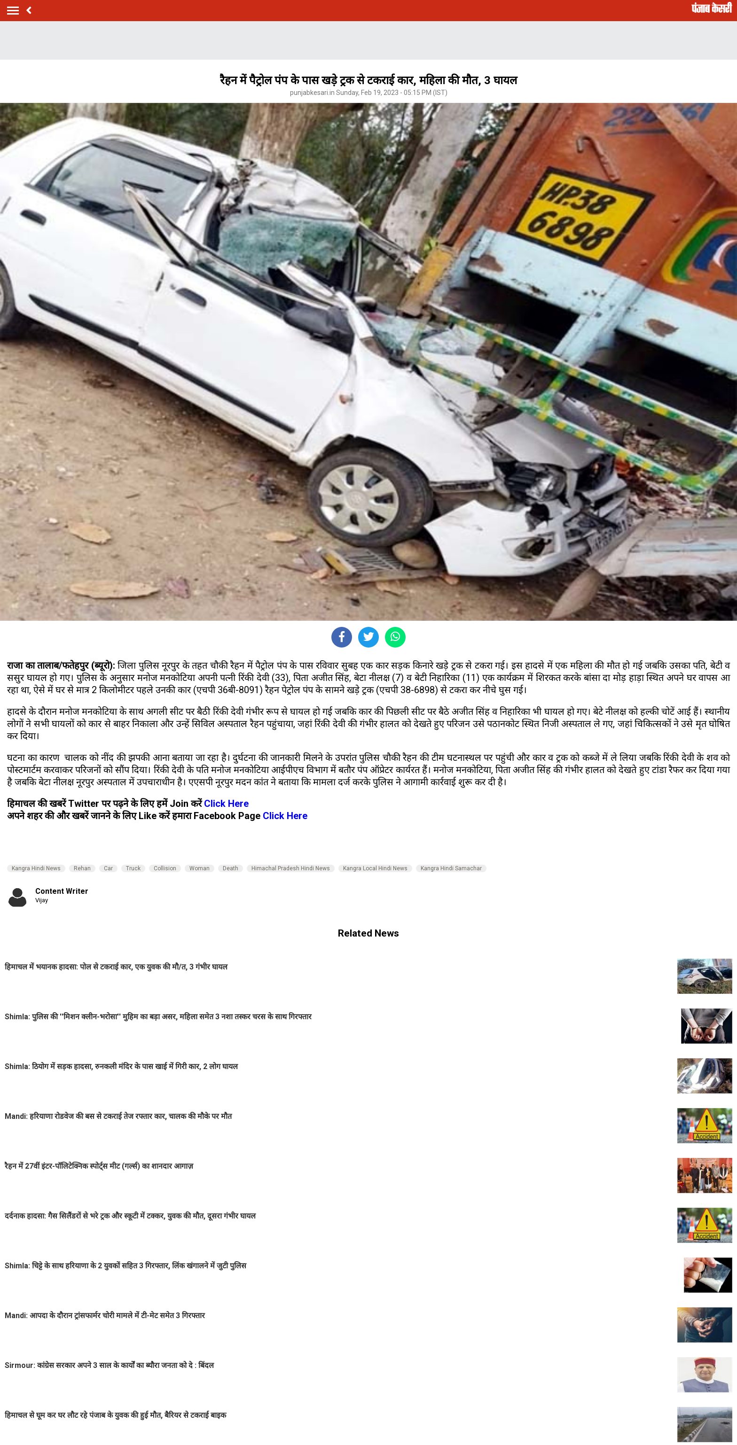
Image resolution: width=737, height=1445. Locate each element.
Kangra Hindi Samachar (451, 868)
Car (108, 868)
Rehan (82, 868)
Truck (133, 868)
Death (230, 868)
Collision (165, 868)
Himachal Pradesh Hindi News (290, 868)
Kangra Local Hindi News (375, 868)
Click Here (226, 803)
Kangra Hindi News (36, 868)
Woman (199, 868)
